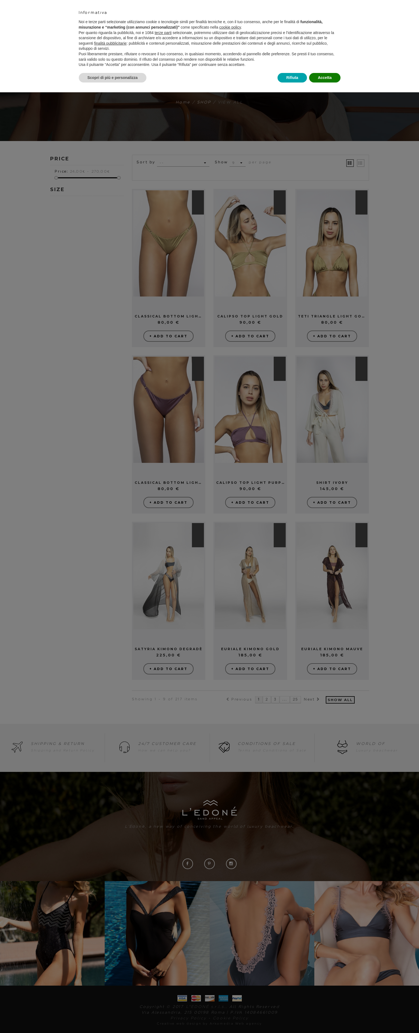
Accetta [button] (325, 77)
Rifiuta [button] (292, 77)
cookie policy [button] (230, 27)
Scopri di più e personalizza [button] (113, 77)
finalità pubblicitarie (110, 43)
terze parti (163, 32)
